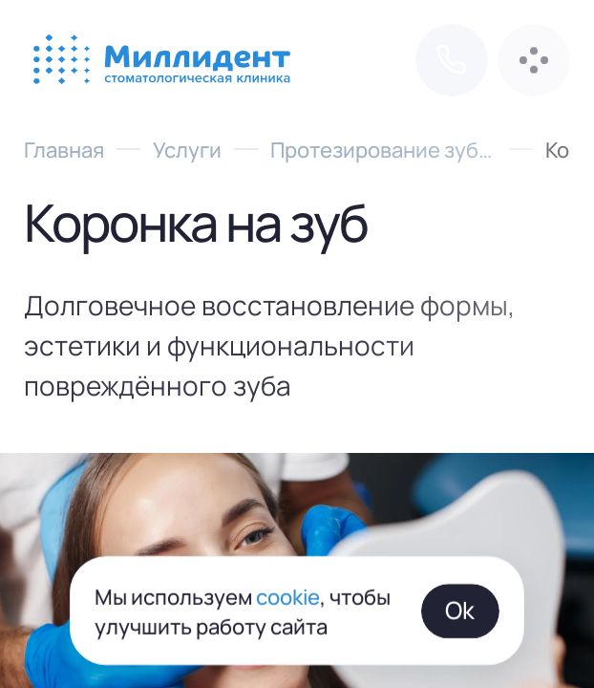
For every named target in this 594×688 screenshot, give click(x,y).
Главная (64, 148)
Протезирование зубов (383, 148)
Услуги (187, 148)
